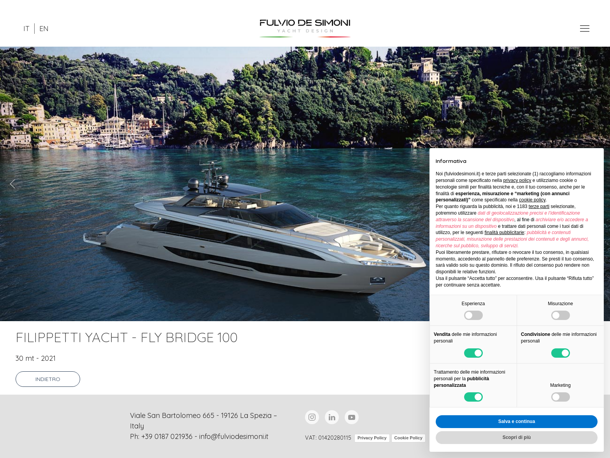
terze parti (539, 206)
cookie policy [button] (532, 200)
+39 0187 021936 (167, 436)
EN (44, 28)
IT (26, 28)
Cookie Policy (408, 437)
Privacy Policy (372, 437)
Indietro (47, 379)
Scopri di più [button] (517, 437)
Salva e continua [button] (516, 421)
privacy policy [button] (517, 180)
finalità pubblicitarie (504, 232)
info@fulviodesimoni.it (233, 436)
